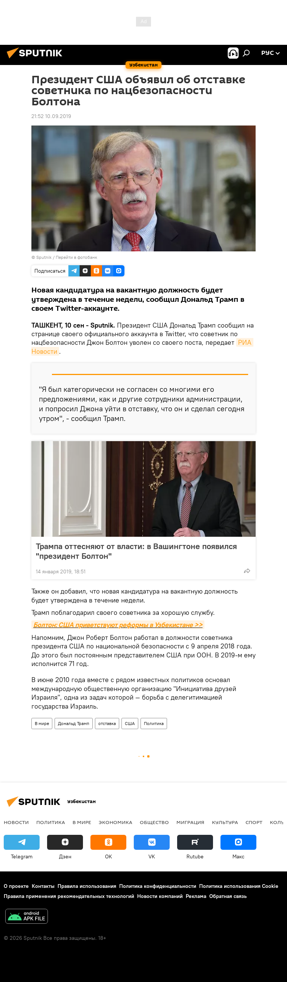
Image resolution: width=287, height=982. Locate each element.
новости (16, 822)
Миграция (190, 822)
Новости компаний (160, 896)
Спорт (254, 822)
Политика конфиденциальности (157, 886)
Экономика (115, 822)
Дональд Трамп (73, 723)
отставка (107, 723)
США (130, 723)
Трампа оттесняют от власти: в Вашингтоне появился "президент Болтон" (136, 551)
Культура (225, 822)
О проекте (16, 886)
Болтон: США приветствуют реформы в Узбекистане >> (118, 624)
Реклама (196, 896)
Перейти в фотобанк (76, 257)
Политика (154, 723)
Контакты (43, 886)
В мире (42, 723)
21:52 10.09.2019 (51, 116)
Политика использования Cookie (238, 886)
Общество (154, 822)
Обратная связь (228, 896)
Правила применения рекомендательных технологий (69, 896)
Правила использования (87, 886)
